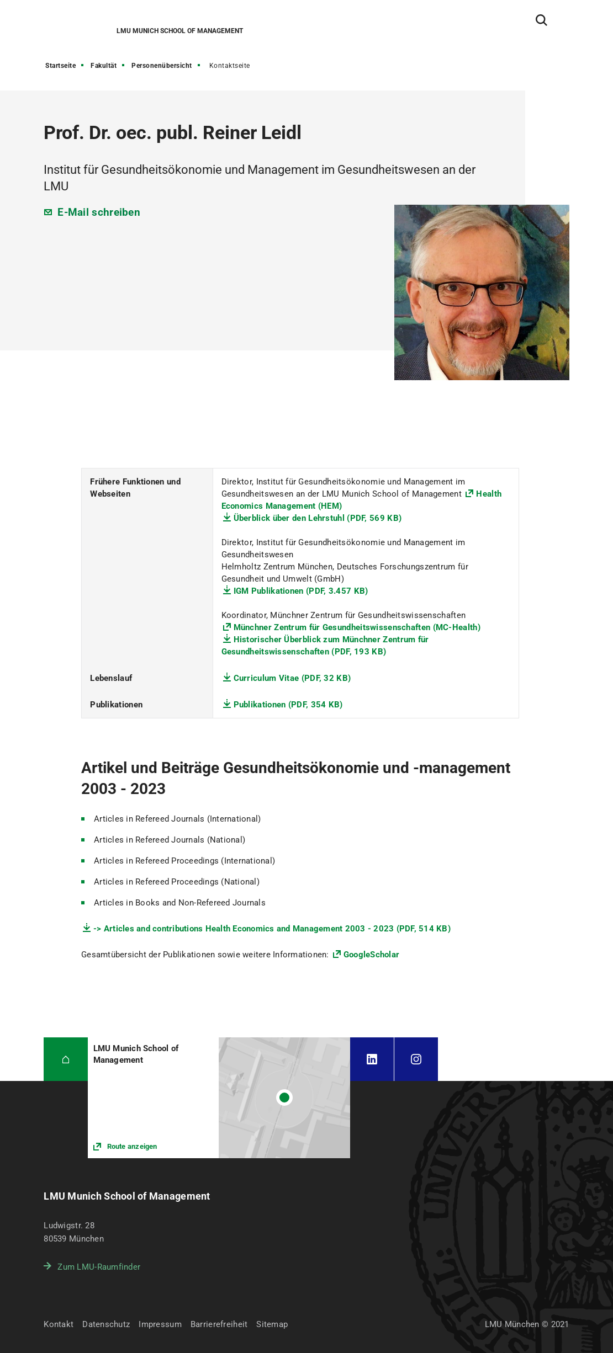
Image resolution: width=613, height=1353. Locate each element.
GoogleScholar (371, 955)
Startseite (60, 66)
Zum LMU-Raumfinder (98, 1267)
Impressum (160, 1324)
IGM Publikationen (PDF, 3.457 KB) (301, 591)
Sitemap (272, 1324)
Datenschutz (106, 1324)
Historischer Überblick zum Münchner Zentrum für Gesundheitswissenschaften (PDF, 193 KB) (325, 646)
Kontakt (58, 1324)
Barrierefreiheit (219, 1324)
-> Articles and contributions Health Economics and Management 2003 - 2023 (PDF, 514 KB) (272, 929)
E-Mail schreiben (98, 212)
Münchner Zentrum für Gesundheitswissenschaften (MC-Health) (357, 627)
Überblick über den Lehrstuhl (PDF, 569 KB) (318, 518)
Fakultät (104, 66)
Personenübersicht (161, 66)
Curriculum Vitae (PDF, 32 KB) (292, 678)
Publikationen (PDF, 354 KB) (288, 705)
